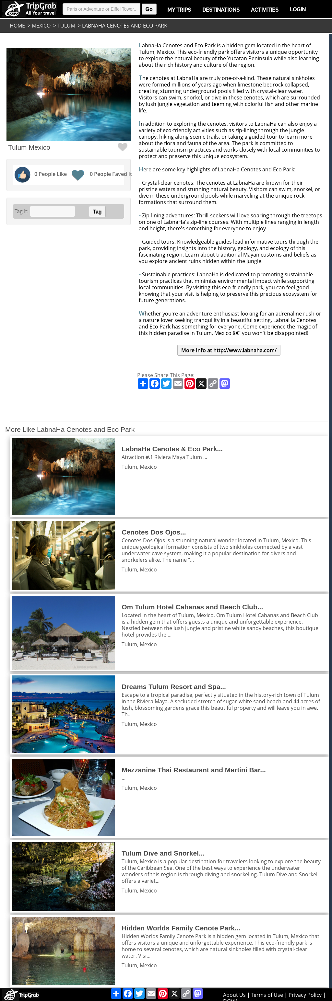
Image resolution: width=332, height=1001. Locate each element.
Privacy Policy (305, 994)
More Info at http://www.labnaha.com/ (229, 350)
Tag (97, 211)
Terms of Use (267, 994)
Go (149, 9)
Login (298, 9)
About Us (234, 994)
